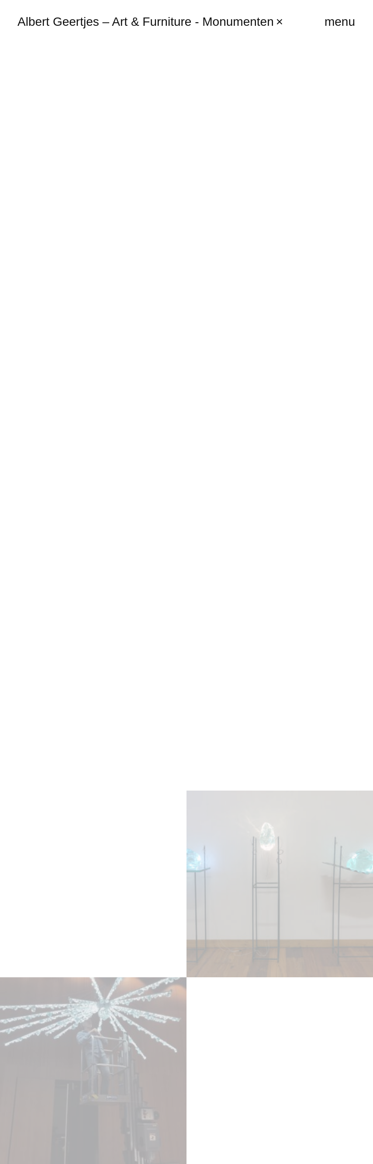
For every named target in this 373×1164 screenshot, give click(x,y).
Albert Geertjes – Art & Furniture (150, 21)
